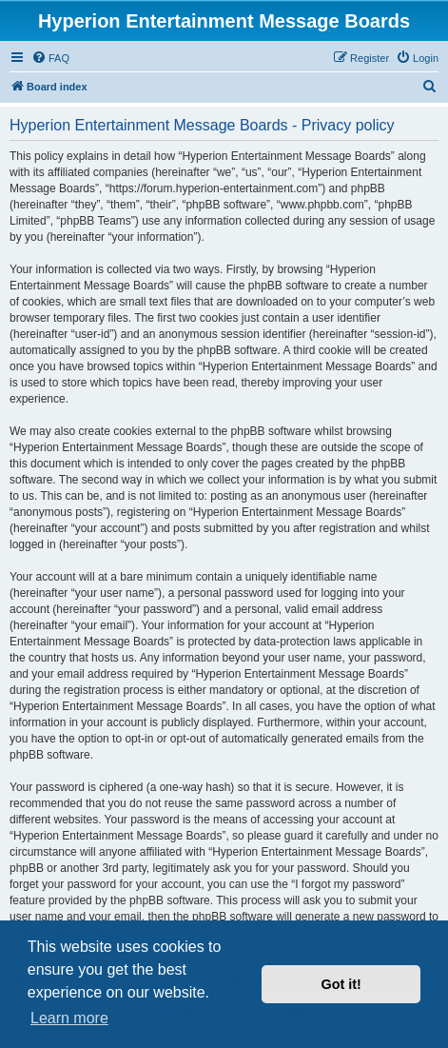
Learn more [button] (69, 1018)
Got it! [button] (341, 984)
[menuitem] (50, 58)
